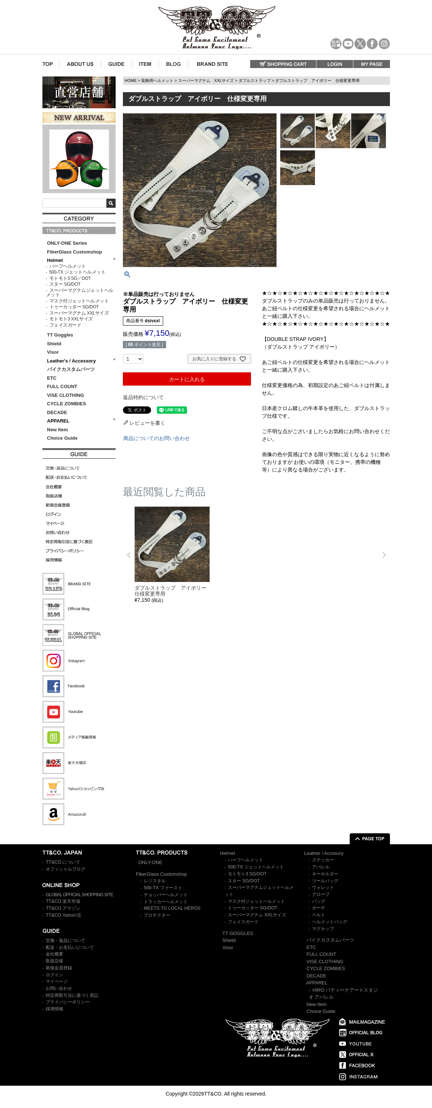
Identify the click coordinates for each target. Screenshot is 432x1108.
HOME (131, 80)
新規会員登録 (59, 967)
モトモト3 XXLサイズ (71, 319)
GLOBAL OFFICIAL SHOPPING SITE (79, 894)
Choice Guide (62, 438)
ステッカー (323, 860)
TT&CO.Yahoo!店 (63, 915)
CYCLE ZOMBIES (66, 403)
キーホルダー (325, 873)
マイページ (57, 981)
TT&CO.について (63, 862)
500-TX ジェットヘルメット (77, 272)
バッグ (318, 901)
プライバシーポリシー (68, 1001)
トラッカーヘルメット (166, 901)
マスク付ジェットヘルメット (79, 301)
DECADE (57, 412)
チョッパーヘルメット (166, 894)
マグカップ (323, 928)
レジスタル (155, 880)
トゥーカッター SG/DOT (74, 306)
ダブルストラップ (254, 80)
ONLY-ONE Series (67, 243)
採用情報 (54, 1008)
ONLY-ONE (150, 862)
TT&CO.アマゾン (63, 908)
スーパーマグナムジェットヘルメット (79, 293)
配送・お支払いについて (70, 947)
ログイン (54, 974)
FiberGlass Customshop (74, 252)
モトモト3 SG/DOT (247, 873)
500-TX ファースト (163, 887)
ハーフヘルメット (67, 266)
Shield (55, 343)
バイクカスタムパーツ (71, 369)
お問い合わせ (59, 988)
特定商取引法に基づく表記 (72, 995)
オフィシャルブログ (65, 869)
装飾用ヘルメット (157, 80)
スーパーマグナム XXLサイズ (79, 313)
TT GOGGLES (237, 933)
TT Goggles (60, 335)
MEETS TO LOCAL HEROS (172, 908)
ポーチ (318, 907)
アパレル (321, 867)
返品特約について (143, 397)
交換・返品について (65, 940)
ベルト (318, 914)
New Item (57, 429)
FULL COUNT (62, 386)
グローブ (321, 894)
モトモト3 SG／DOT (70, 278)
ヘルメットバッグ (329, 921)
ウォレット (323, 887)
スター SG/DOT (64, 284)
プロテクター (157, 915)
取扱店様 (54, 961)
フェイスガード (65, 325)
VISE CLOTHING (65, 395)
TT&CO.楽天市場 (63, 901)
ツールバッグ (325, 880)
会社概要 (54, 954)
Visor (53, 352)
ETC (52, 378)
